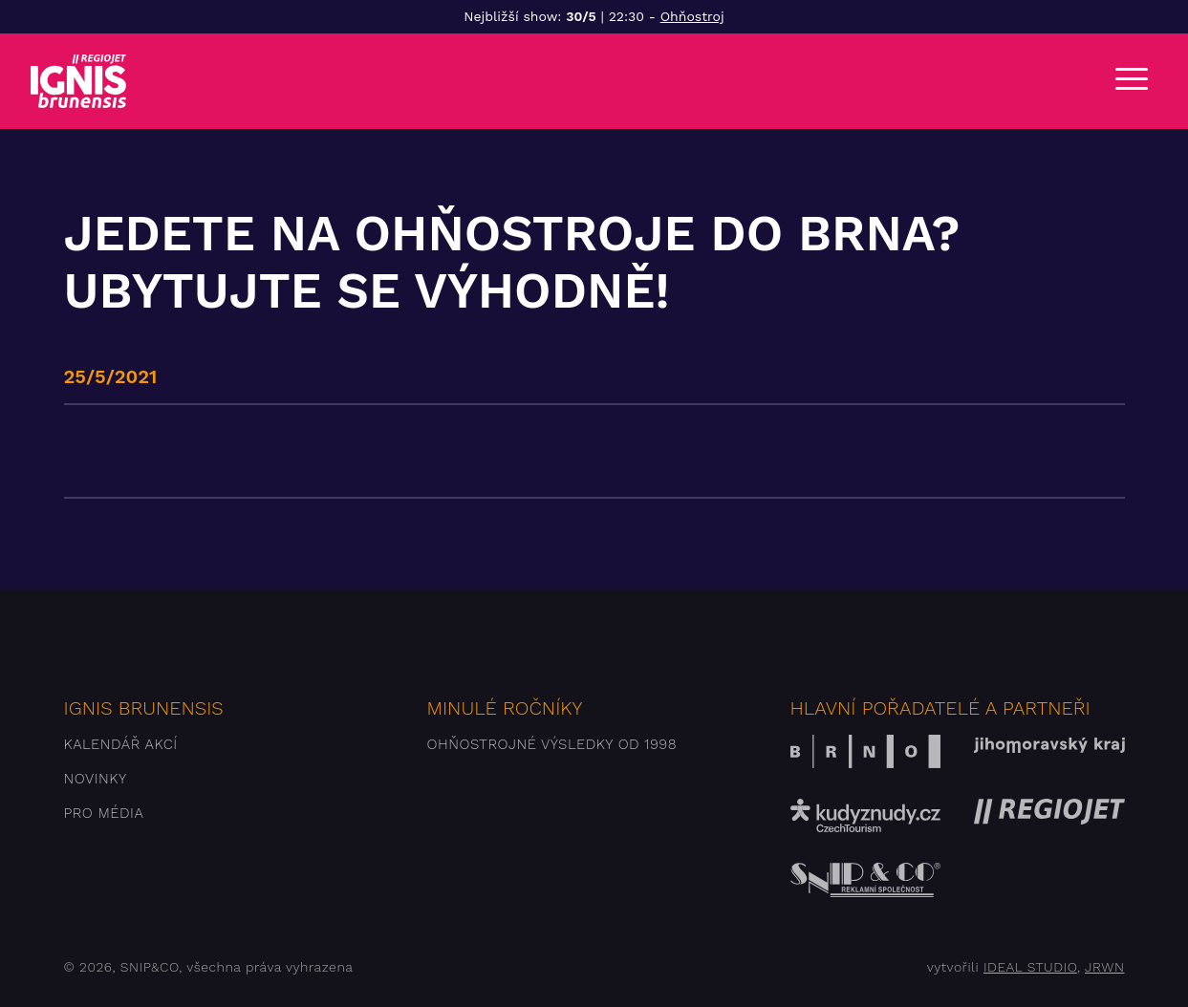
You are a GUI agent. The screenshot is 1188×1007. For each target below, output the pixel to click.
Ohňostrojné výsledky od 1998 (552, 744)
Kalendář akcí (121, 744)
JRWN (1104, 967)
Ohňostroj (692, 16)
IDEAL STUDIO (1030, 967)
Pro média (104, 813)
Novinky (95, 778)
